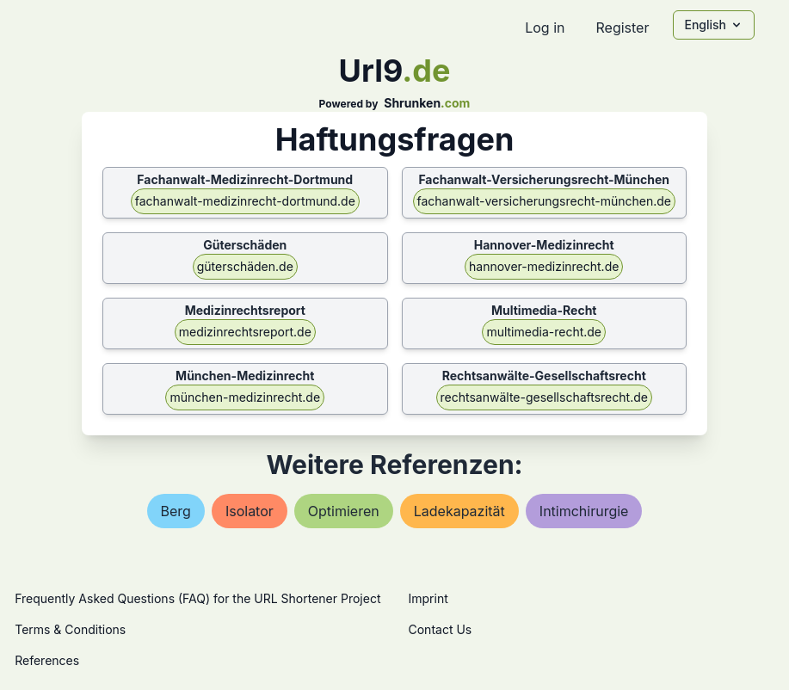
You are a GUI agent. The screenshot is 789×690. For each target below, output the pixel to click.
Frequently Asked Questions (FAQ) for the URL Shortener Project (197, 598)
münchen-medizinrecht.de (245, 397)
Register (622, 27)
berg (176, 511)
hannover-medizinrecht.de (544, 266)
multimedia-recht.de (543, 331)
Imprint (428, 598)
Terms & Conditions (70, 629)
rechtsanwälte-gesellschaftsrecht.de (544, 397)
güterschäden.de (245, 266)
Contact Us (440, 629)
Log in (544, 27)
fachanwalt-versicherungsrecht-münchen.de (544, 201)
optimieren (343, 511)
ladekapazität (459, 511)
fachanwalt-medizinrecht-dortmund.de (245, 201)
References (47, 660)
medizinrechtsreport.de (245, 331)
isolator (249, 511)
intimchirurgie (584, 511)
